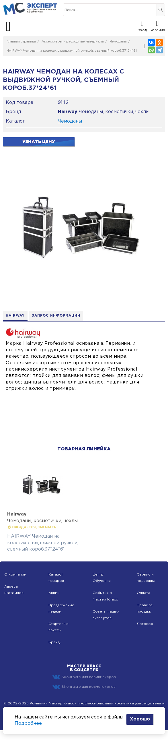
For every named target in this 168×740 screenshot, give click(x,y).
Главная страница (21, 41)
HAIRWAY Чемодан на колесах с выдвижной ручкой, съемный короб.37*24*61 (72, 50)
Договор (145, 623)
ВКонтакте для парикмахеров (84, 677)
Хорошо (140, 719)
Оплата (143, 592)
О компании (15, 574)
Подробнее (28, 723)
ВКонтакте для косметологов (84, 687)
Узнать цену (38, 142)
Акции (54, 592)
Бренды (55, 642)
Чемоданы (118, 41)
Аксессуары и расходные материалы (73, 41)
